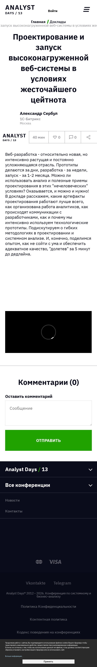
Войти (53, 11)
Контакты (13, 511)
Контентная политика (48, 619)
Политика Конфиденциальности (48, 606)
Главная (38, 22)
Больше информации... (14, 656)
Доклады (58, 22)
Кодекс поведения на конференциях (48, 632)
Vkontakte (36, 583)
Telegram (62, 583)
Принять (48, 661)
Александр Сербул (39, 113)
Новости (12, 500)
